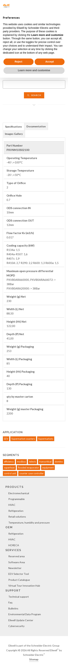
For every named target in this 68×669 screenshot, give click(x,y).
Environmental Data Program (24, 614)
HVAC (11, 504)
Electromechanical (18, 493)
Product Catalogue (19, 579)
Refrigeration (15, 510)
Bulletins (13, 608)
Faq (10, 602)
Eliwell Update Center (20, 620)
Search (34, 95)
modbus (21, 461)
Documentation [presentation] (36, 126)
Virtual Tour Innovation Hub (24, 585)
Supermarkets (45, 438)
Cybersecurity (16, 626)
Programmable (16, 499)
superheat (9, 467)
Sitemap (33, 659)
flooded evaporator (28, 467)
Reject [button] (18, 61)
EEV (6, 438)
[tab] (13, 126)
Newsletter (14, 568)
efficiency (9, 461)
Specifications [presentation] (13, 126)
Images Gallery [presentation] (14, 133)
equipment (48, 467)
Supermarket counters (23, 438)
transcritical (45, 461)
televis (32, 461)
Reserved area (16, 556)
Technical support (18, 596)
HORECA (13, 545)
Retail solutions (17, 516)
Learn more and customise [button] (34, 70)
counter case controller (31, 473)
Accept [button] (49, 61)
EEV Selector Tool (18, 573)
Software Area (16, 562)
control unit (10, 473)
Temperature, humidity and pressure (29, 522)
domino (59, 461)
